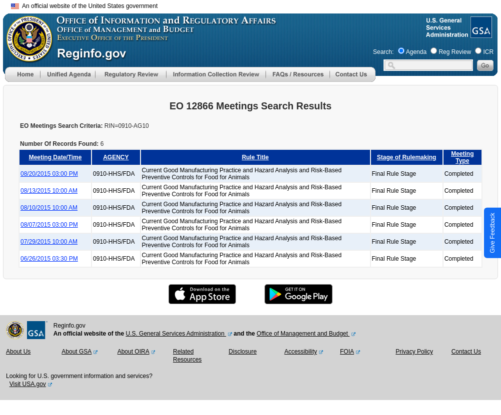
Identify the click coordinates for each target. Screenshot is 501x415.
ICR (488, 51)
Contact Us (466, 351)
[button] (67, 74)
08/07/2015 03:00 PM (49, 224)
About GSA (77, 351)
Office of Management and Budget (303, 333)
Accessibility (300, 351)
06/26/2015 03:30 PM (49, 258)
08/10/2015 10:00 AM (49, 207)
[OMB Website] (26, 57)
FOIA (347, 351)
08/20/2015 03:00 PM (49, 173)
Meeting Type (462, 157)
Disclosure (242, 351)
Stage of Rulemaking (406, 157)
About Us (18, 351)
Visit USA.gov (28, 384)
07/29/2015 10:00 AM (49, 241)
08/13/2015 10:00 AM (49, 190)
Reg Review (454, 51)
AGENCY (115, 157)
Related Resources (187, 355)
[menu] (67, 74)
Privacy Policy (414, 351)
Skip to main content (256, 4)
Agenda (416, 51)
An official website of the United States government (84, 5)
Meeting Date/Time (55, 157)
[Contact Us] (353, 79)
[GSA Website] (480, 33)
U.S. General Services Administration (176, 333)
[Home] (22, 79)
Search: (383, 51)
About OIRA (134, 351)
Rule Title (255, 157)
